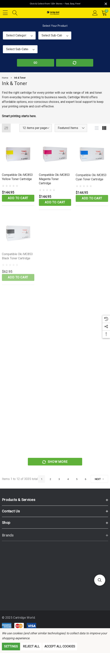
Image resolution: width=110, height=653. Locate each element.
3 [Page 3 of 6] (59, 479)
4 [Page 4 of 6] (68, 479)
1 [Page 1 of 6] (41, 479)
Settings (11, 646)
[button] (99, 580)
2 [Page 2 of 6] (50, 479)
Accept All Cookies (59, 646)
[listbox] (71, 128)
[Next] (99, 479)
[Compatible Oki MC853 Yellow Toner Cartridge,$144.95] (18, 157)
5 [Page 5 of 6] (76, 479)
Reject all (31, 646)
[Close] (106, 4)
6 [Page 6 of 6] (85, 479)
